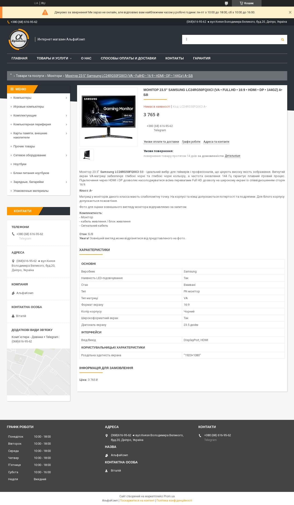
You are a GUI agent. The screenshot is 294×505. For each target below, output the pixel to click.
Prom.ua (169, 496)
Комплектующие (25, 115)
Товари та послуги (30, 76)
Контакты (175, 58)
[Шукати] (282, 39)
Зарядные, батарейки (29, 182)
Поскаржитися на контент (137, 500)
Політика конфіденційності (174, 500)
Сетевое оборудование (30, 155)
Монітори (54, 76)
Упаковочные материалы (31, 191)
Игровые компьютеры (29, 106)
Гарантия (201, 58)
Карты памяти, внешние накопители (30, 135)
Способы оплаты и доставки (128, 58)
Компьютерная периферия (32, 124)
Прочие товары (24, 146)
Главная (20, 58)
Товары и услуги (52, 58)
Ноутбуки (20, 164)
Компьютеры (23, 97)
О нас (86, 58)
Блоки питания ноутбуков (31, 173)
